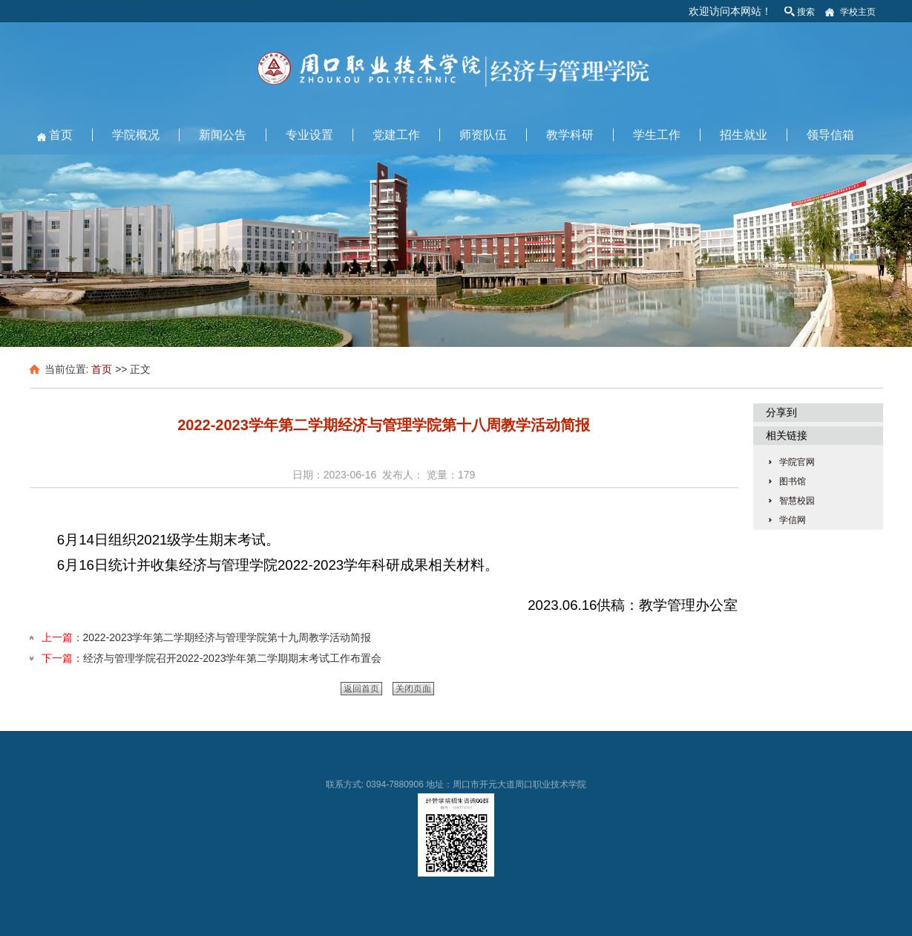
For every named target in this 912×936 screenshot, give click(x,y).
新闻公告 (222, 135)
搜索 (806, 12)
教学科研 (570, 135)
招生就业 (743, 135)
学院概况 (136, 135)
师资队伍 (483, 135)
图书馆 (792, 481)
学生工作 (656, 135)
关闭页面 (413, 688)
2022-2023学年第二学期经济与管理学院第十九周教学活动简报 (227, 637)
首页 (61, 135)
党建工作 (396, 135)
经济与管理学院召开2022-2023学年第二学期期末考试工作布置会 (232, 658)
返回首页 (361, 688)
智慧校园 (797, 500)
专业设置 (309, 135)
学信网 (792, 520)
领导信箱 (830, 135)
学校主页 (858, 12)
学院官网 (797, 462)
